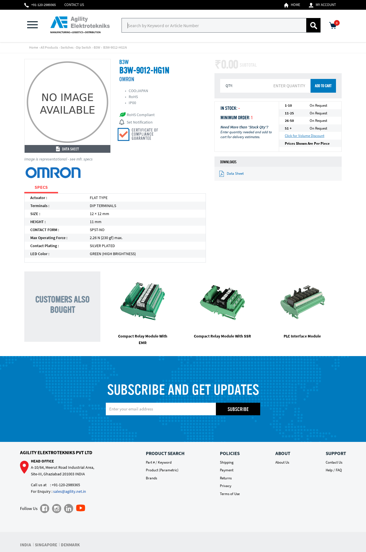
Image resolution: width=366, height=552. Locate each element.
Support (336, 453)
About (282, 453)
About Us (282, 462)
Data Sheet (67, 149)
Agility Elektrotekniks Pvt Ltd (56, 452)
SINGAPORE (46, 544)
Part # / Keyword (159, 462)
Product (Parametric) (162, 470)
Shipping (227, 462)
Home (292, 4)
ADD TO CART (323, 86)
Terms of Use (230, 493)
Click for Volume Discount (304, 135)
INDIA (25, 544)
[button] (35, 25)
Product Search (165, 453)
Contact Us (74, 4)
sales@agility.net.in (69, 491)
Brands (151, 478)
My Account (322, 4)
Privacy (225, 485)
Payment (226, 470)
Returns (226, 478)
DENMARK (70, 544)
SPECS (41, 187)
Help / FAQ (334, 470)
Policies (230, 453)
